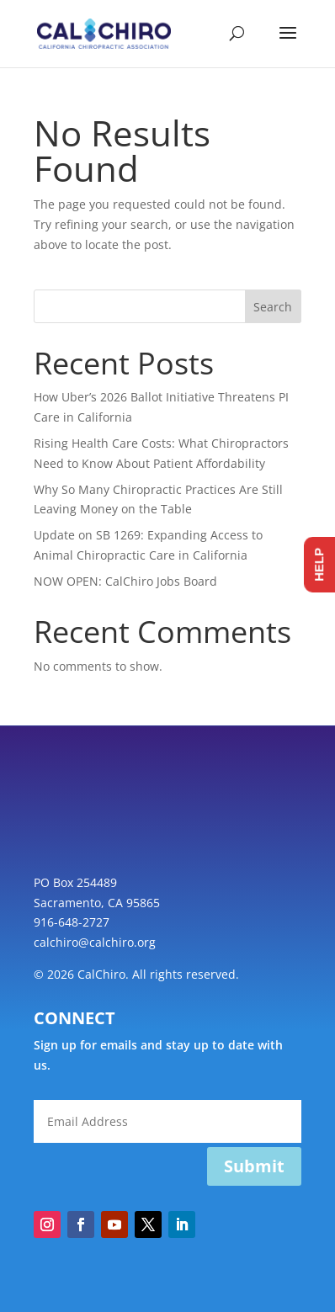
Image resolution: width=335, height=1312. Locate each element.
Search (272, 307)
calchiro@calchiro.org (95, 942)
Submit (254, 1166)
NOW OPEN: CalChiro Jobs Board (125, 581)
